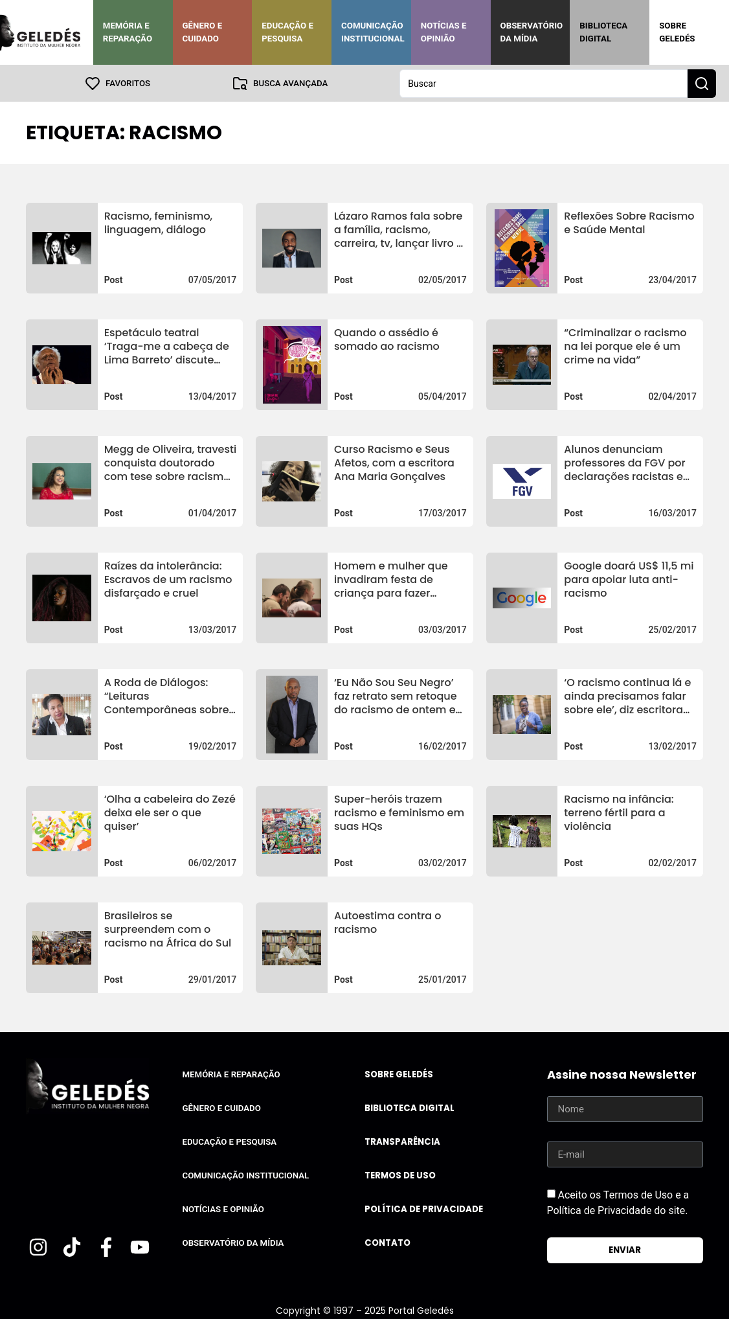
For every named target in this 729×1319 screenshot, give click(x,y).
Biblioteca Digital (603, 32)
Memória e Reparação (127, 32)
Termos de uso (400, 1175)
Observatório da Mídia (531, 32)
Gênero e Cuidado (203, 32)
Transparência (402, 1141)
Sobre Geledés (677, 32)
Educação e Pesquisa (287, 32)
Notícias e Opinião (444, 32)
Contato (387, 1242)
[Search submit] (702, 83)
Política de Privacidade (424, 1208)
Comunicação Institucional (373, 32)
